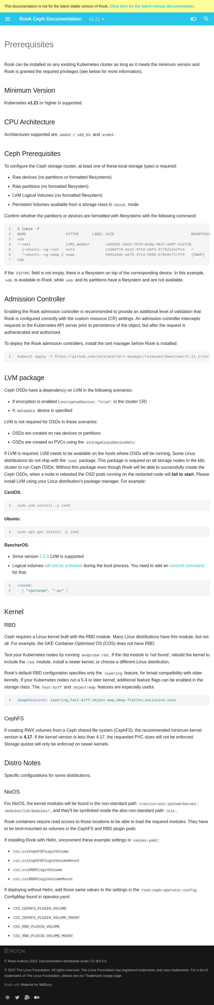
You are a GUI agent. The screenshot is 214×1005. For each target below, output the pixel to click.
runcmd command (186, 565)
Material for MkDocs (36, 984)
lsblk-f (113, 244)
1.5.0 (44, 556)
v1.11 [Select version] (94, 19)
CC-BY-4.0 (98, 960)
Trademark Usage (99, 975)
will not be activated (63, 565)
